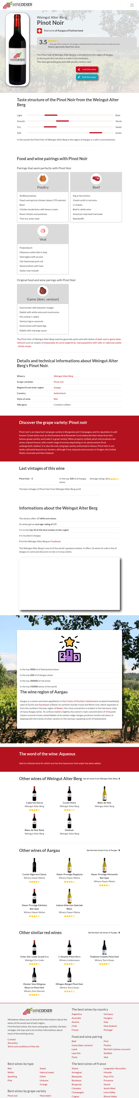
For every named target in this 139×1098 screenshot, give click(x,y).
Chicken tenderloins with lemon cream (39, 209)
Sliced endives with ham (31, 265)
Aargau (57, 387)
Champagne (78, 1092)
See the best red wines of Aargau (104, 932)
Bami (22, 204)
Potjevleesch (26, 247)
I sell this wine (87, 69)
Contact (12, 1039)
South (42, 704)
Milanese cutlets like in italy (33, 252)
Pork (106, 1041)
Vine (108, 711)
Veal (43, 239)
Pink (10, 1080)
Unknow (44, 1080)
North (79, 701)
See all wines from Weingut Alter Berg (101, 778)
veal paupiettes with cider (89, 342)
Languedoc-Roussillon (115, 1068)
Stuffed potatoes (28, 195)
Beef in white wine (82, 209)
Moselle (108, 1072)
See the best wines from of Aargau (103, 850)
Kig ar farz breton (81, 195)
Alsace (75, 1068)
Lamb (74, 1049)
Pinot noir (59, 381)
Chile (74, 1025)
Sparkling (12, 1076)
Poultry (43, 187)
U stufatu (77, 204)
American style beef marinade (87, 214)
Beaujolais (77, 1076)
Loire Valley (109, 1092)
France (75, 1029)
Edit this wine (87, 77)
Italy (106, 1022)
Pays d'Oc (109, 1076)
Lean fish (76, 1053)
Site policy (13, 1042)
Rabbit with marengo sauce (33, 330)
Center (69, 701)
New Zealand (110, 1025)
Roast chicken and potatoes (33, 214)
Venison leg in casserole (31, 321)
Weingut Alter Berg (52, 17)
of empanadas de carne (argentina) (58, 342)
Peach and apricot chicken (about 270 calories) (43, 200)
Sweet (43, 1068)
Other (43, 1076)
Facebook (56, 541)
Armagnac (77, 1072)
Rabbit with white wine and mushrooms (39, 312)
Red (56, 398)
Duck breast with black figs (33, 325)
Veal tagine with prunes (31, 256)
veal (105, 339)
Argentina (77, 1014)
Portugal (108, 1029)
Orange (43, 1084)
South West (109, 1088)
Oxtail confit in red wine (85, 200)
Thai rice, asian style (29, 218)
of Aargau (60, 30)
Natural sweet (47, 1072)
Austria (75, 1022)
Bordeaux (76, 1080)
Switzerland (60, 393)
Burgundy (77, 1084)
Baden (60, 708)
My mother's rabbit (29, 316)
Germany (108, 1014)
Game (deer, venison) (43, 299)
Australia (76, 1018)
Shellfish (108, 1053)
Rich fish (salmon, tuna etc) (117, 1049)
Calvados (76, 1088)
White (11, 1072)
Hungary (108, 1018)
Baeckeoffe (78, 218)
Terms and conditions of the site (23, 1046)
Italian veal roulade (29, 270)
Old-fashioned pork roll (31, 261)
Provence (108, 1080)
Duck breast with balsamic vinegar (37, 307)
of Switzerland (74, 30)
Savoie (107, 1084)
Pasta (74, 1057)
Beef (96, 187)
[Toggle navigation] (132, 5)
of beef (98, 339)
